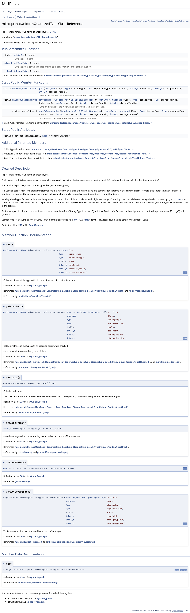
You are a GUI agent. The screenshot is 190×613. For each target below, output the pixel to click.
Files (62, 11)
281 (22, 285)
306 (22, 476)
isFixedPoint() (25, 452)
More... (53, 31)
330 (22, 401)
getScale (19, 55)
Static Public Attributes (165, 21)
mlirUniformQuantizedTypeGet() (34, 296)
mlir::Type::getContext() (141, 290)
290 (22, 356)
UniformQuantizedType (27, 17)
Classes (51, 11)
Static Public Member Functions (143, 21)
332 (22, 441)
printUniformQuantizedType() (33, 412)
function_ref (61, 99)
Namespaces (36, 11)
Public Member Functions (120, 21)
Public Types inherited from (68, 149)
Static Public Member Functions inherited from (77, 122)
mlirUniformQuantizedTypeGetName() (37, 582)
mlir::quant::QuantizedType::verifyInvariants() (71, 541)
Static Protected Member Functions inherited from (79, 158)
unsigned (50, 88)
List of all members (182, 21)
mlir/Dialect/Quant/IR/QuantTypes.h (35, 37)
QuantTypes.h (35, 225)
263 (20, 225)
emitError (104, 99)
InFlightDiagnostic (82, 99)
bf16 (87, 219)
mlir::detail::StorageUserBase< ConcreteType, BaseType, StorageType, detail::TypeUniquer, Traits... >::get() (69, 290)
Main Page (7, 11)
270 (22, 577)
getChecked (45, 99)
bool (9, 71)
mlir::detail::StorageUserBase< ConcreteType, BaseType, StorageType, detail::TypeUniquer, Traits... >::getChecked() (91, 361)
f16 (75, 219)
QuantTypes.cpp (38, 285)
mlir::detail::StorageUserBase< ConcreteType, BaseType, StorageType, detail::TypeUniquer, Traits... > (94, 75)
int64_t (7, 63)
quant (11, 17)
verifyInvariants (48, 111)
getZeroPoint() (22, 481)
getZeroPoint (21, 63)
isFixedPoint (21, 71)
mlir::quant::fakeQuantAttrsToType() (37, 367)
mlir (3, 17)
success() (37, 541)
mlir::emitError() (23, 361)
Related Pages (21, 11)
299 (22, 536)
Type (67, 88)
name (44, 135)
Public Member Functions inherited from (74, 75)
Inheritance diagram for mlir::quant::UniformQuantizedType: (32, 42)
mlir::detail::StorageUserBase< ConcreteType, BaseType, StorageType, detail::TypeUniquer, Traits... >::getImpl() (71, 407)
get (40, 88)
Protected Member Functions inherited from (76, 153)
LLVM (178, 199)
